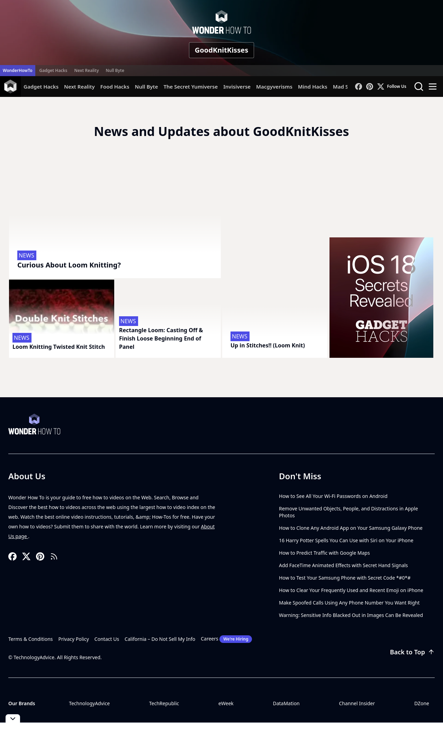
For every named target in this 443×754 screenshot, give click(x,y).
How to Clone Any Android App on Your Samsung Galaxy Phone (351, 528)
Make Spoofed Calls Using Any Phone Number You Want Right (349, 602)
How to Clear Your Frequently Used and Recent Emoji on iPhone (351, 590)
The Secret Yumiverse (190, 86)
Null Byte (115, 70)
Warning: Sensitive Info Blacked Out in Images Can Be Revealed (351, 615)
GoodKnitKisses (221, 50)
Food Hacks (114, 86)
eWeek (226, 703)
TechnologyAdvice (89, 703)
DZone (421, 703)
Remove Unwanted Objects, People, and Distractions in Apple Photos (348, 512)
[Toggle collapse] (13, 718)
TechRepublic (164, 703)
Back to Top (412, 652)
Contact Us (106, 639)
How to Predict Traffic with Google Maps (324, 552)
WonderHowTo (18, 70)
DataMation (286, 703)
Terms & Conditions (30, 639)
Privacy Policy (73, 639)
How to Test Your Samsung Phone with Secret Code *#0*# (344, 577)
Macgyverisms (274, 86)
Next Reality (86, 70)
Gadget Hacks (53, 70)
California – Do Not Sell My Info (160, 639)
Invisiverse (237, 86)
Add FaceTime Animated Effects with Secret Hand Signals (343, 565)
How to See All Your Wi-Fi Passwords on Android (333, 496)
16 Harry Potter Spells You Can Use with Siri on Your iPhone (346, 540)
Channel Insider (357, 703)
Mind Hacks (312, 86)
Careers (226, 639)
